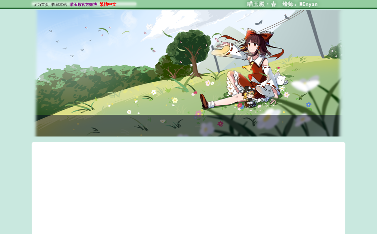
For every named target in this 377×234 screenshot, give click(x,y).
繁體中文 (108, 4)
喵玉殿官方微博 (83, 4)
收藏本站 (59, 4)
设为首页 (41, 4)
